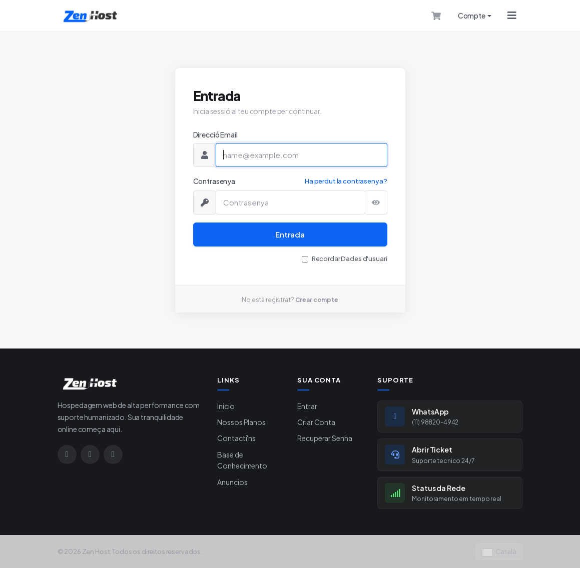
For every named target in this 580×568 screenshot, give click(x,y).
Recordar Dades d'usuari (349, 258)
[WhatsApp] (90, 454)
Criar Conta (316, 422)
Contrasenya (214, 181)
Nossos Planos (241, 422)
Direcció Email (215, 134)
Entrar (307, 406)
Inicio (225, 406)
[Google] (113, 454)
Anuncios (232, 482)
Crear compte (316, 300)
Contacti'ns (236, 438)
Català (499, 552)
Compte (471, 15)
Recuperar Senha (324, 438)
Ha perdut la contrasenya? (346, 181)
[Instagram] (67, 454)
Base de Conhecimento (242, 460)
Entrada (290, 234)
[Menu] (511, 15)
